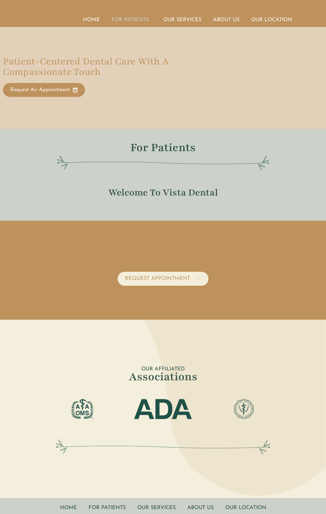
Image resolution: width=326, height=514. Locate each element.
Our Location (271, 20)
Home (91, 20)
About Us (226, 20)
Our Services (182, 20)
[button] (41, 409)
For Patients (131, 20)
